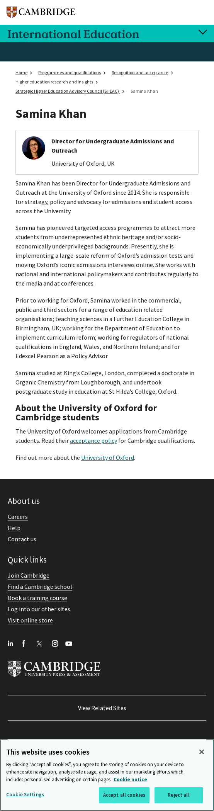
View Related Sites (102, 708)
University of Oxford (107, 457)
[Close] (201, 751)
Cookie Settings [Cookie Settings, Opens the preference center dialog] (25, 794)
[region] (107, 775)
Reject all (178, 795)
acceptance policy (93, 440)
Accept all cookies (124, 795)
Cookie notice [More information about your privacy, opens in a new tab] (130, 779)
